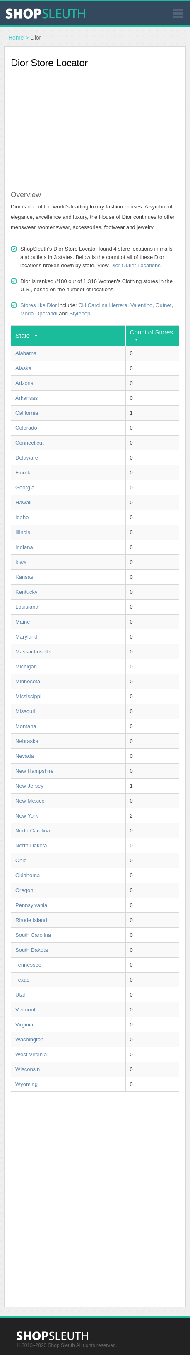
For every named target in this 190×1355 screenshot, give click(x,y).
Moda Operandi (39, 313)
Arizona (24, 383)
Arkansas (26, 398)
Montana (25, 726)
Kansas (24, 577)
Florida (23, 472)
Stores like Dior (38, 305)
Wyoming (26, 1084)
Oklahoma (27, 875)
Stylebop (80, 313)
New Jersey (29, 786)
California (26, 413)
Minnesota (27, 681)
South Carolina (33, 935)
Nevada (24, 756)
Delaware (26, 458)
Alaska (23, 368)
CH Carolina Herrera (102, 305)
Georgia (24, 487)
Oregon (24, 890)
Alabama (25, 353)
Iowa (20, 562)
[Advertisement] (95, 129)
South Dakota (31, 950)
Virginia (24, 1024)
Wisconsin (27, 1069)
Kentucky (26, 592)
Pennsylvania (31, 905)
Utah (20, 995)
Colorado (26, 428)
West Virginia (31, 1054)
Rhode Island (31, 920)
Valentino (141, 305)
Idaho (22, 517)
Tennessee (28, 965)
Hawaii (23, 502)
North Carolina (32, 831)
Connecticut (29, 443)
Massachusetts (33, 651)
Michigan (26, 666)
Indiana (24, 547)
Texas (22, 980)
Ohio (20, 860)
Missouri (25, 711)
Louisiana (26, 607)
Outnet (163, 305)
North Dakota (31, 845)
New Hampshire (34, 771)
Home (16, 37)
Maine (22, 622)
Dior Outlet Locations (135, 265)
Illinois (22, 532)
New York (26, 816)
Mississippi (28, 696)
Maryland (26, 637)
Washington (29, 1039)
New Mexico (30, 801)
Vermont (25, 1010)
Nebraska (26, 741)
